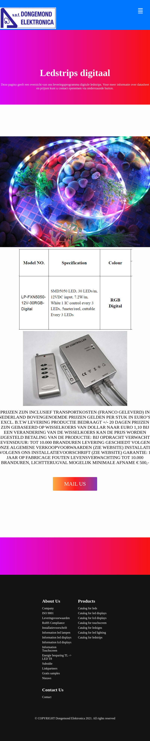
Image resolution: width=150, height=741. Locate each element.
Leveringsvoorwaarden (56, 618)
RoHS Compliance (53, 622)
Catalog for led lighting (92, 632)
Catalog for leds (87, 608)
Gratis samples (51, 673)
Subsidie (47, 663)
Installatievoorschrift (54, 627)
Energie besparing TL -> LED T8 (57, 657)
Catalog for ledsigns (90, 627)
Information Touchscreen (49, 649)
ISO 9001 (48, 613)
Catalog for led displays (92, 613)
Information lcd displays (56, 642)
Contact (47, 697)
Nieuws (46, 678)
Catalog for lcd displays (92, 618)
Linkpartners (50, 668)
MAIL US (75, 484)
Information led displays (56, 637)
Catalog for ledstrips (90, 637)
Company (48, 608)
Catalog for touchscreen (92, 622)
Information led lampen (56, 632)
